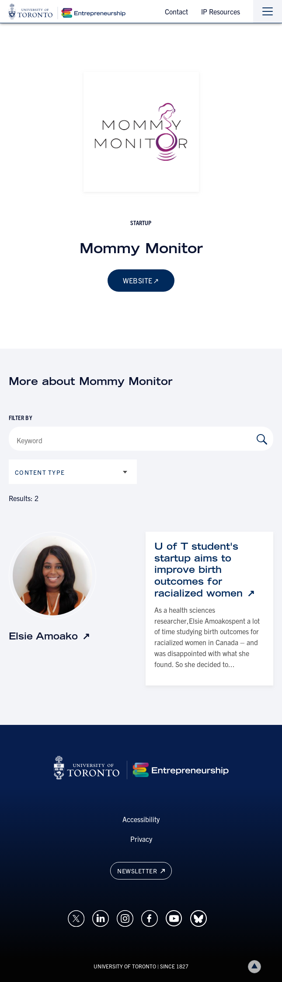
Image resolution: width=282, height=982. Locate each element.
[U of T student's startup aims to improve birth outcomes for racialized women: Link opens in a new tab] (209, 569)
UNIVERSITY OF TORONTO (125, 966)
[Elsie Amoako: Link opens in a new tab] (49, 636)
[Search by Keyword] (262, 439)
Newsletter (140, 871)
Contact (176, 11)
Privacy (141, 838)
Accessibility (141, 819)
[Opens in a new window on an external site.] (76, 917)
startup (140, 222)
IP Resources (220, 11)
